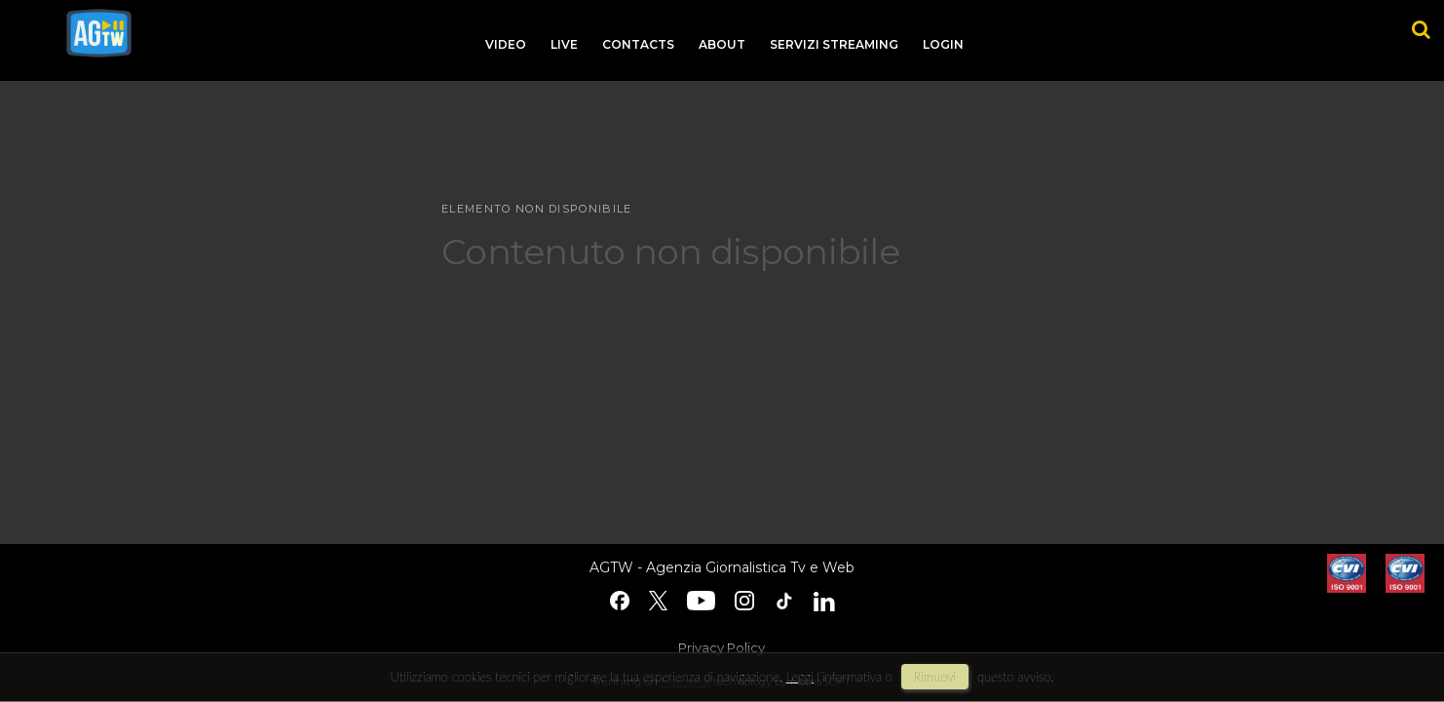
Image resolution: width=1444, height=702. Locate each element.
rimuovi (935, 676)
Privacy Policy (721, 647)
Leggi (800, 676)
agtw (98, 33)
